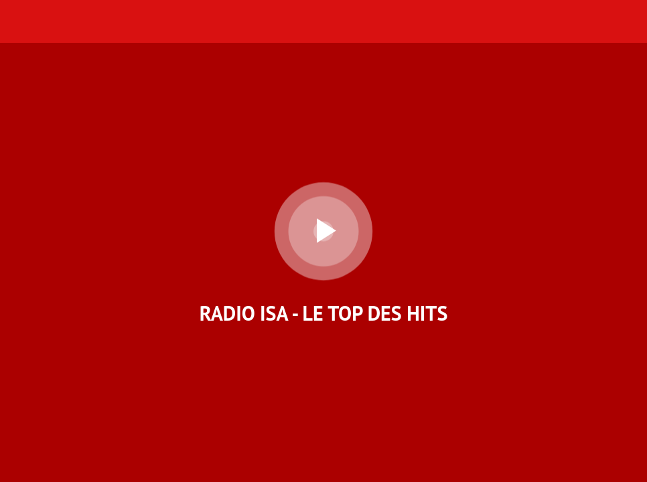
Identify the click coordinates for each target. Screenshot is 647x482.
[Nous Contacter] (591, 21)
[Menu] (21, 21)
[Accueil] (625, 21)
